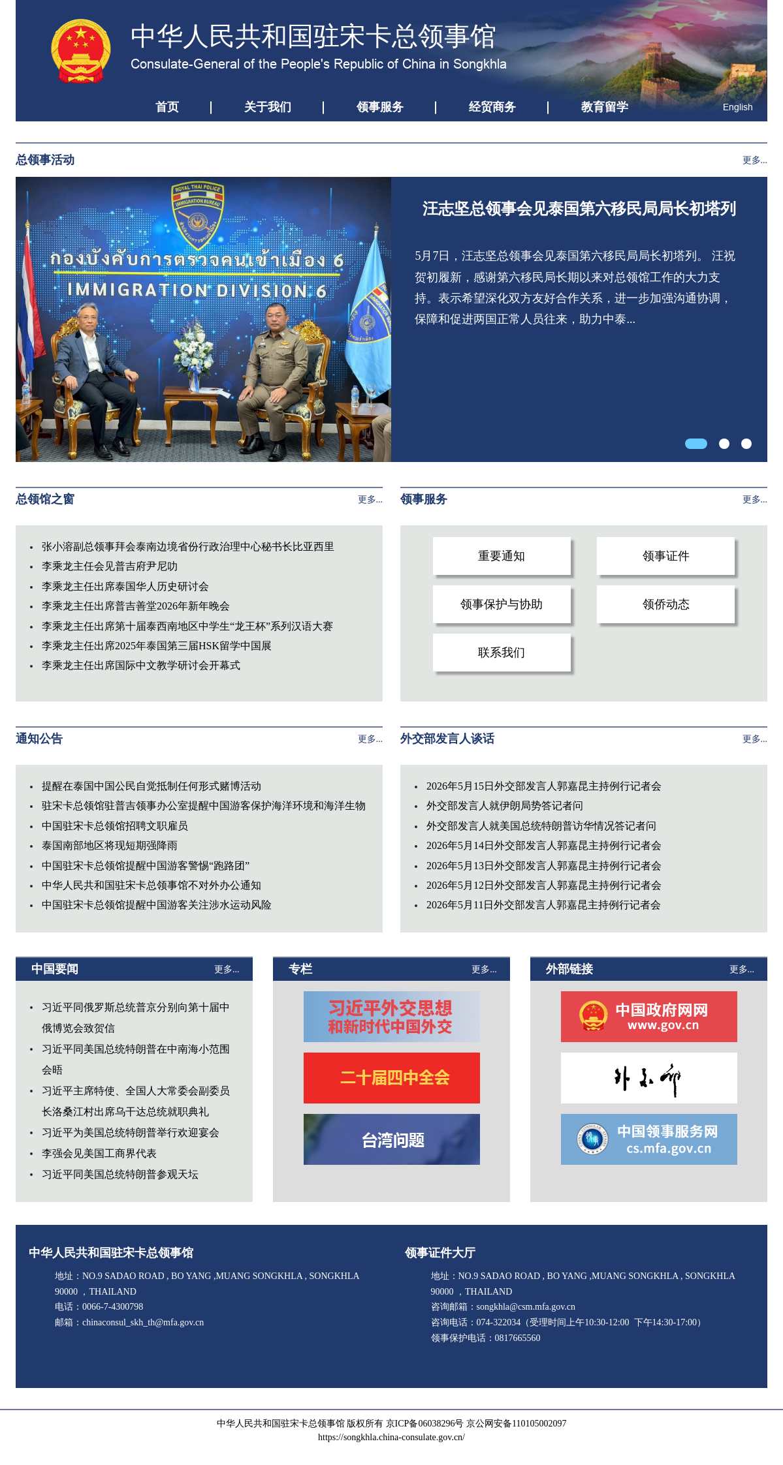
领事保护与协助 (501, 604)
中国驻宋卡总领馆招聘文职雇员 (115, 825)
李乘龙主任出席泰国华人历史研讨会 (125, 586)
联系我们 (501, 652)
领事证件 (666, 556)
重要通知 (501, 556)
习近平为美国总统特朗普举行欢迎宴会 (130, 1132)
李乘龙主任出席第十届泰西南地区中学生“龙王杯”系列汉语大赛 (187, 626)
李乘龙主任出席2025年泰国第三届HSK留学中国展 (157, 645)
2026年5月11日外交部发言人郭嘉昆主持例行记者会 (543, 904)
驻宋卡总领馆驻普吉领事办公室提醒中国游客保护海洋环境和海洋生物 (204, 805)
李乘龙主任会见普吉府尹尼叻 (110, 566)
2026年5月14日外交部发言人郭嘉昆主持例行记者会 (544, 845)
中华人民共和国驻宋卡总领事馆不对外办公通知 (151, 885)
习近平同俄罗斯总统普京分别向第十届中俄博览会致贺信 (136, 1018)
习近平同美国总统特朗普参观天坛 (120, 1174)
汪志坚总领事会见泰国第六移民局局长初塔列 (579, 208)
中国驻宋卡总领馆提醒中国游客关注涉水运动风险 (157, 904)
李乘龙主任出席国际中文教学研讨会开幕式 (141, 665)
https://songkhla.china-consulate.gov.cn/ (391, 1437)
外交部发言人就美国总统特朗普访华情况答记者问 (541, 825)
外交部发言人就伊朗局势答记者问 (504, 805)
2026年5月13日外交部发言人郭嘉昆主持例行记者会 (544, 865)
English (738, 107)
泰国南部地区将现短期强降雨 (110, 845)
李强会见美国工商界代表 (99, 1153)
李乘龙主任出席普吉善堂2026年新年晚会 (136, 605)
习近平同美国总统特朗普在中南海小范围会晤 (136, 1059)
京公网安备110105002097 (516, 1423)
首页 (167, 107)
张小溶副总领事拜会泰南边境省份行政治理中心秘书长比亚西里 (188, 546)
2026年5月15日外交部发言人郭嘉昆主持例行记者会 (544, 786)
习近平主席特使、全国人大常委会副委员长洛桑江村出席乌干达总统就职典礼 (136, 1101)
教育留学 (604, 107)
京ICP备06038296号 (425, 1423)
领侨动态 (666, 604)
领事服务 (380, 107)
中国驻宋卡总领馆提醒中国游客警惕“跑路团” (145, 865)
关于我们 (267, 107)
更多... (755, 160)
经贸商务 (492, 107)
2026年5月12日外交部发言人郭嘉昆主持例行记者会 (544, 885)
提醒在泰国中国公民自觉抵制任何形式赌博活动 (151, 786)
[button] (696, 444)
